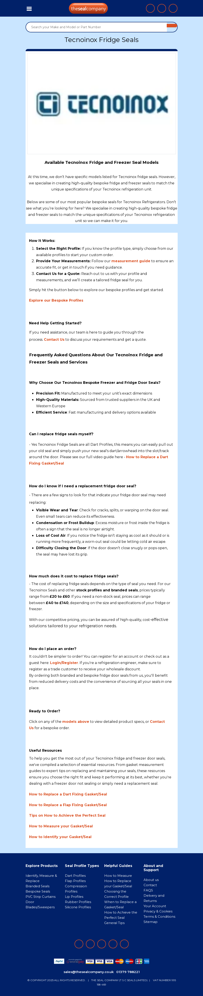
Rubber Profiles (78, 902)
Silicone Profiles (78, 907)
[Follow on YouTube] (124, 944)
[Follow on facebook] (79, 944)
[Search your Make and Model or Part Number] (96, 27)
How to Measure (118, 876)
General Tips (114, 923)
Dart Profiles (75, 876)
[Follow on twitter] (113, 944)
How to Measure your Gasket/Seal (61, 826)
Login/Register (64, 663)
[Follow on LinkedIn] (90, 944)
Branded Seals (37, 886)
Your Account (155, 906)
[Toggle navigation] (29, 8)
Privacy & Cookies (158, 911)
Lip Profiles (74, 897)
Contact (150, 885)
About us (151, 880)
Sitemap (151, 922)
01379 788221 (128, 972)
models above (75, 722)
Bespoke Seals (38, 891)
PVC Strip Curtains (41, 897)
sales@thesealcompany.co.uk (89, 972)
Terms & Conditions (159, 916)
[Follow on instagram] (101, 944)
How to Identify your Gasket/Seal (60, 837)
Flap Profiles (75, 881)
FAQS (148, 890)
